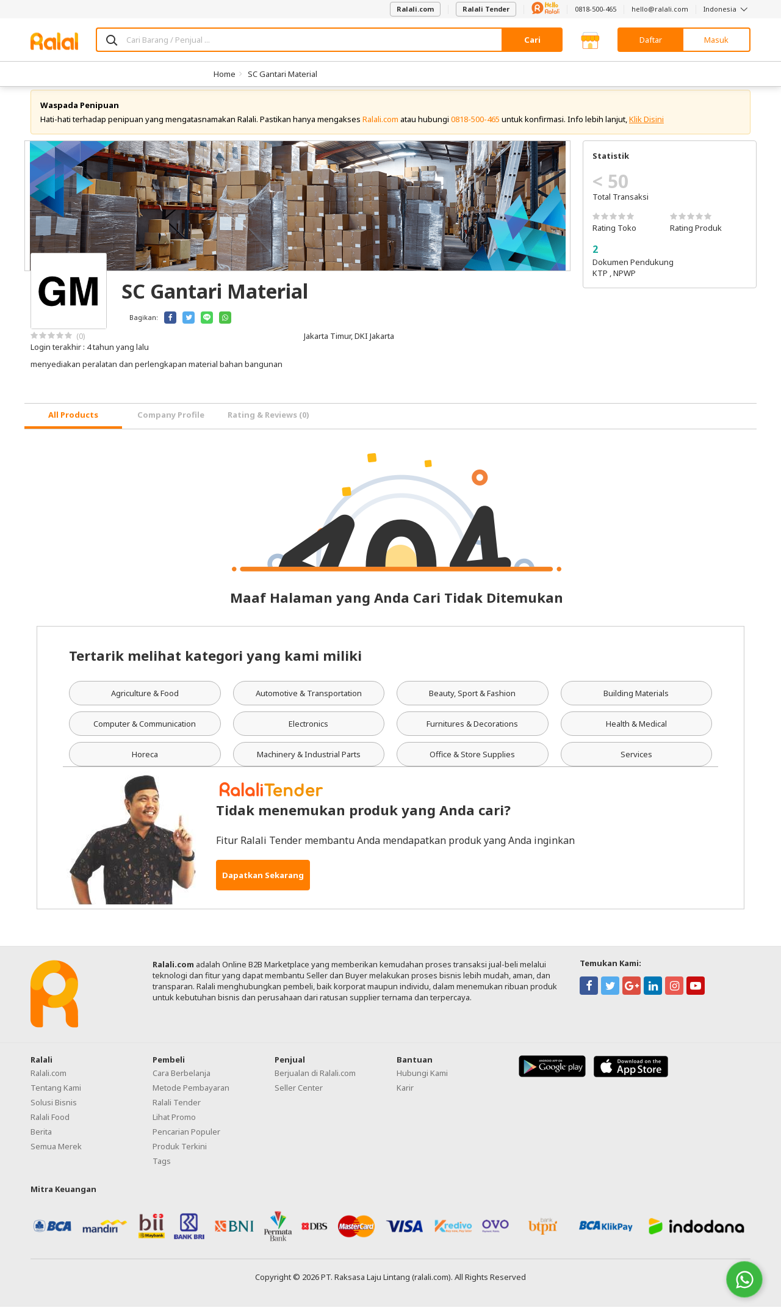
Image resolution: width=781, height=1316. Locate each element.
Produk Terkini (180, 1155)
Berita (41, 1140)
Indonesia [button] (727, 8)
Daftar (650, 39)
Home (225, 73)
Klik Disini (646, 128)
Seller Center (299, 1096)
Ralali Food (50, 1126)
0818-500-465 (595, 8)
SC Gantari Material (282, 73)
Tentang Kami (56, 1096)
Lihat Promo (174, 1126)
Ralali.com (415, 8)
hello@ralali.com (660, 8)
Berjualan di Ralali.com (315, 1082)
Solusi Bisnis (54, 1111)
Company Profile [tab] (170, 424)
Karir (405, 1096)
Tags (162, 1170)
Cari (532, 39)
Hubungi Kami (422, 1082)
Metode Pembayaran (191, 1096)
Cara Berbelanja (182, 1082)
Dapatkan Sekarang (263, 884)
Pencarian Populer (186, 1140)
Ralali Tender (485, 8)
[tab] (73, 425)
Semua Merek (56, 1155)
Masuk (716, 39)
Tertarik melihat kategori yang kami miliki (215, 664)
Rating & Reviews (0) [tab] (268, 424)
